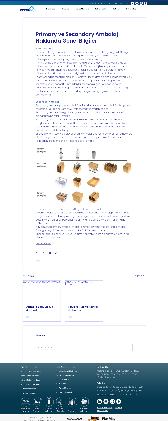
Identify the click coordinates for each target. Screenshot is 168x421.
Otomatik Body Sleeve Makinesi (39, 308)
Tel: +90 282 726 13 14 (106, 394)
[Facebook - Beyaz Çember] (145, 3)
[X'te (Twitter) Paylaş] (43, 252)
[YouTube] (106, 401)
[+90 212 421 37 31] (121, 3)
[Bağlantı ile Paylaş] (56, 252)
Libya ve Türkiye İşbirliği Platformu (83, 308)
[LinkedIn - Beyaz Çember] (132, 3)
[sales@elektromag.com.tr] (100, 3)
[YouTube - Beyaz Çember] (137, 3)
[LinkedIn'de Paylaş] (49, 252)
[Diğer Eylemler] (131, 27)
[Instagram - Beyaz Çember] (141, 3)
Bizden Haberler (43, 243)
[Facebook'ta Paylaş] (37, 252)
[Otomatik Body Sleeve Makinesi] (42, 291)
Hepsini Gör (140, 275)
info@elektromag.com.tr (107, 377)
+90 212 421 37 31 (108, 374)
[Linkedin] (99, 401)
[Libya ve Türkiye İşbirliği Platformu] (84, 291)
